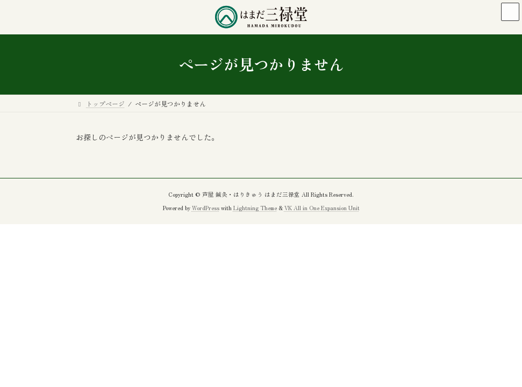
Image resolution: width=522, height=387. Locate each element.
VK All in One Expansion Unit (322, 208)
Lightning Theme (255, 208)
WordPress (205, 208)
